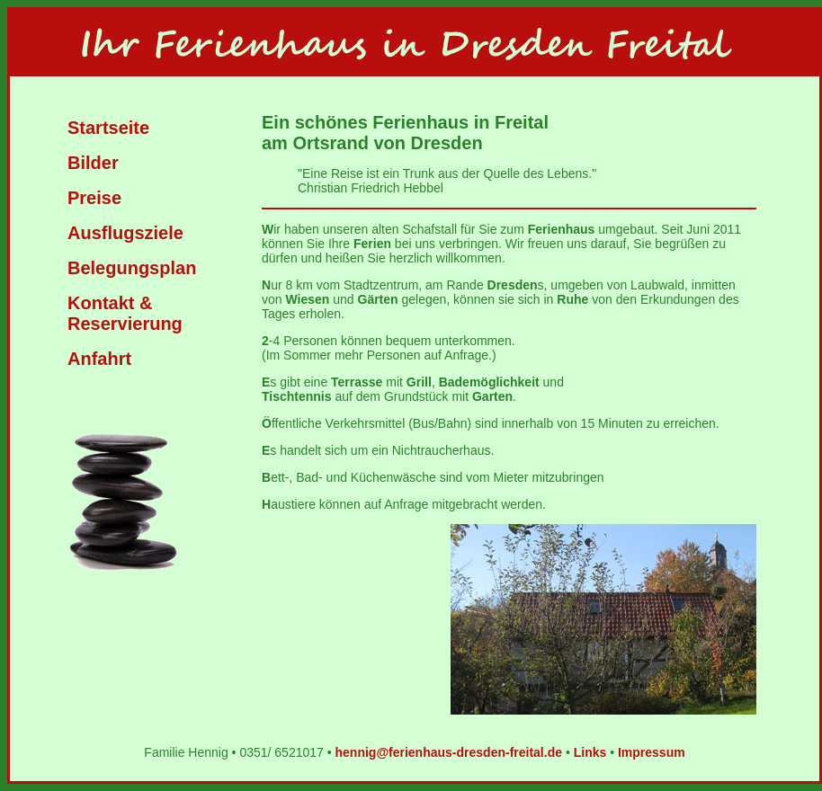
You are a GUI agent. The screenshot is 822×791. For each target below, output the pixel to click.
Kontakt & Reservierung (125, 313)
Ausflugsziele (125, 233)
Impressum (651, 752)
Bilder (93, 163)
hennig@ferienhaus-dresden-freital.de (448, 752)
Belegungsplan (131, 268)
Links (590, 752)
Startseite (108, 128)
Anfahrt (99, 359)
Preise (94, 198)
